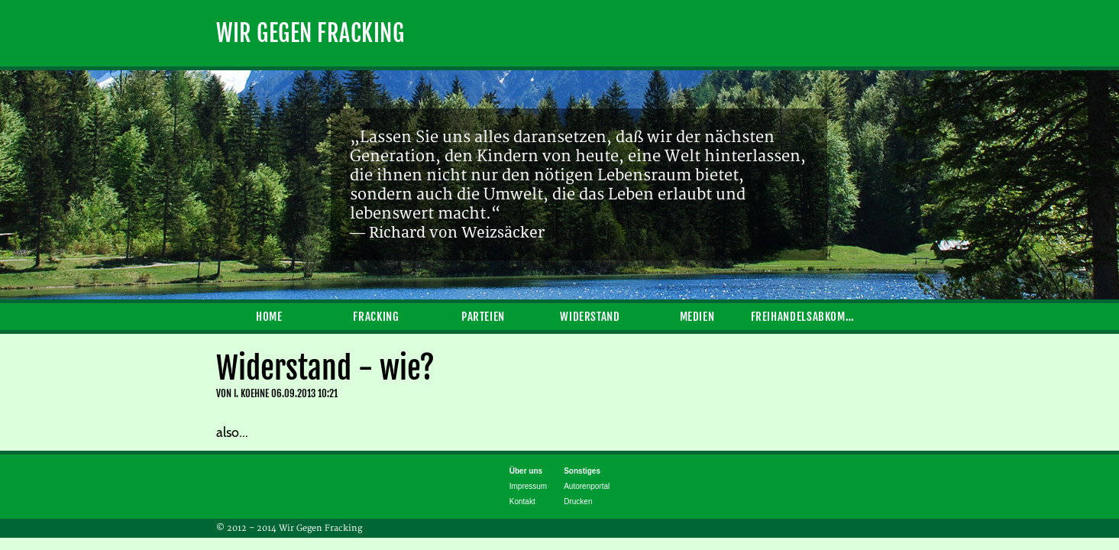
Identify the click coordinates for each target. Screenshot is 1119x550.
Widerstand (589, 316)
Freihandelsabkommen (804, 316)
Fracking (376, 316)
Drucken (578, 501)
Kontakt (522, 501)
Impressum (528, 486)
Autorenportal (587, 486)
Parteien (483, 316)
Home (269, 316)
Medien (697, 316)
